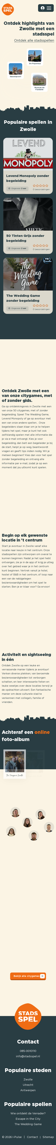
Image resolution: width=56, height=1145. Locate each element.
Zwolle (28, 1079)
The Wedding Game (28, 1124)
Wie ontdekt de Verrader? (28, 1113)
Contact (32, 1137)
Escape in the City (28, 1119)
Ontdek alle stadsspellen (34, 40)
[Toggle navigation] (49, 8)
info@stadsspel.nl (28, 1056)
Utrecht (28, 1085)
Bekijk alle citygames (29, 976)
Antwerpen (28, 1090)
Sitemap (48, 1137)
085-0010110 (28, 1051)
